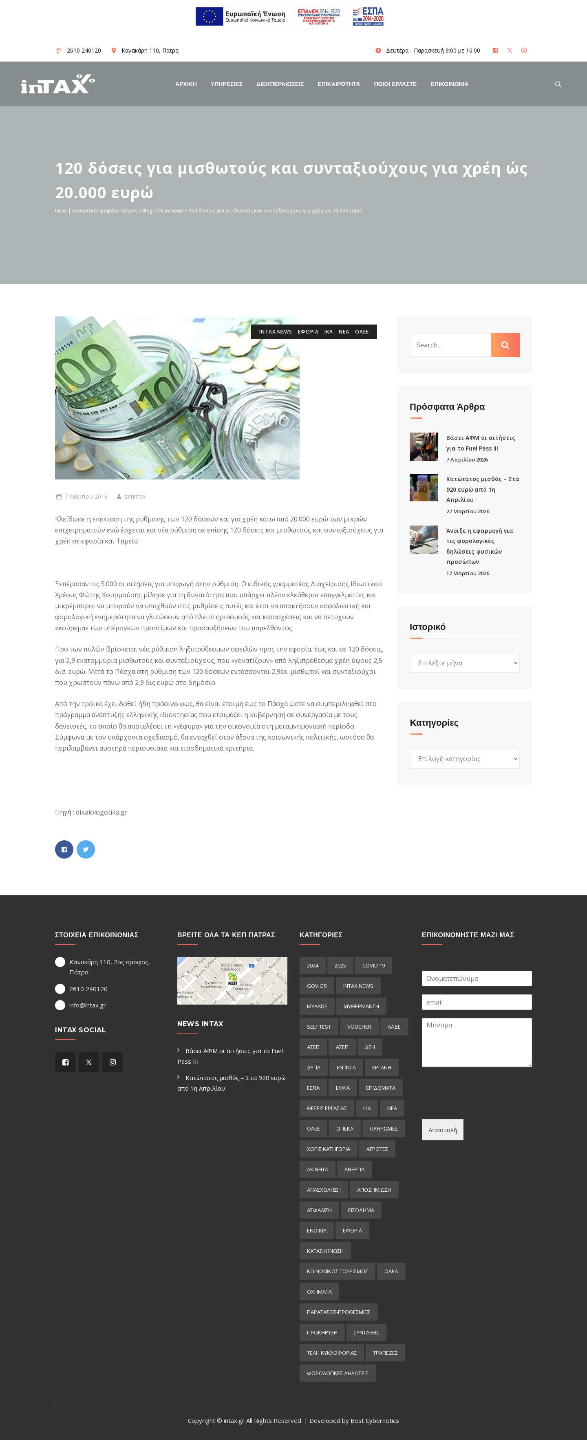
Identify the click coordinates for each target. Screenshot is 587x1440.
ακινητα (317, 1169)
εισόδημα (361, 1210)
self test (319, 1026)
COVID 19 (373, 965)
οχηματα (319, 1291)
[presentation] (484, 1105)
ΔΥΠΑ (313, 1067)
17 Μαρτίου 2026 (467, 573)
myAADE (317, 1006)
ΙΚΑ (328, 331)
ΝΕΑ (344, 331)
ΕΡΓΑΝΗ (381, 1067)
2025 (340, 965)
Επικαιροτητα (339, 84)
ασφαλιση (319, 1210)
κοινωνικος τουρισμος (337, 1271)
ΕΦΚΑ (343, 1087)
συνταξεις (366, 1332)
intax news (275, 331)
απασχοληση (324, 1189)
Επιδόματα (380, 1087)
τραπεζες (385, 1352)
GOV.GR (317, 985)
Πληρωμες (384, 1128)
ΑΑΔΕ (394, 1026)
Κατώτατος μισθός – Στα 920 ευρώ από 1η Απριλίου (482, 489)
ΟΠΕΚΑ (344, 1128)
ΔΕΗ (370, 1047)
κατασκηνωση (325, 1250)
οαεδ (391, 1271)
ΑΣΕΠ (313, 1047)
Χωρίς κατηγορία (328, 1149)
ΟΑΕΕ (362, 331)
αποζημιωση (374, 1189)
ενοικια (317, 1230)
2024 (312, 965)
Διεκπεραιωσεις (280, 84)
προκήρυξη (322, 1332)
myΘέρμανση (361, 1006)
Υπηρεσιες (227, 84)
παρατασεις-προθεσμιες (338, 1312)
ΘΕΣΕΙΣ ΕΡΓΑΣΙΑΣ (327, 1108)
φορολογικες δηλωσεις (338, 1373)
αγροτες (377, 1149)
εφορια (308, 331)
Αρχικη (186, 84)
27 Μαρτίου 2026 (467, 511)
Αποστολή (442, 1130)
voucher (359, 1026)
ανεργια (354, 1169)
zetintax (130, 496)
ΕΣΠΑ (313, 1087)
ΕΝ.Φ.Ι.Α (346, 1067)
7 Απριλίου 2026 (467, 459)
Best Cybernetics (375, 1420)
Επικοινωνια (449, 84)
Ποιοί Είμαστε (395, 84)
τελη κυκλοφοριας (332, 1352)
